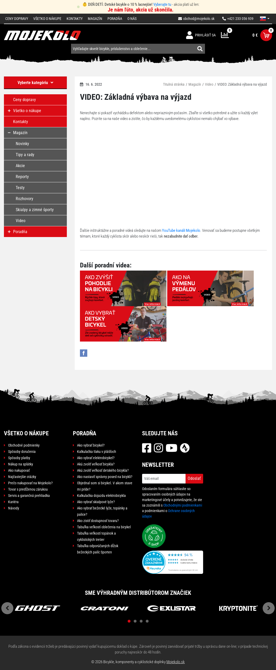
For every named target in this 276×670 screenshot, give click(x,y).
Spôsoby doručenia (22, 451)
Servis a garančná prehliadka (29, 495)
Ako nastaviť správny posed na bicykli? (104, 477)
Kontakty (75, 19)
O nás (132, 19)
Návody (13, 508)
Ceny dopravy (16, 19)
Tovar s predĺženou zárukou (28, 489)
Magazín (95, 19)
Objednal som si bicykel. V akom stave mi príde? (104, 486)
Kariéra (13, 502)
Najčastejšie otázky (22, 477)
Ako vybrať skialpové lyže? (96, 502)
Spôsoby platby (19, 458)
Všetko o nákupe (47, 19)
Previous (7, 608)
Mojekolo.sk (175, 662)
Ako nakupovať (19, 470)
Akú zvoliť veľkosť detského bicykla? (103, 470)
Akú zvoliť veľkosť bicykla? (96, 464)
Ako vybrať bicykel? (91, 445)
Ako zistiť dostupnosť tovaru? (98, 521)
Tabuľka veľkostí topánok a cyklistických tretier (96, 536)
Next (269, 608)
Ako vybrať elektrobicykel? (96, 458)
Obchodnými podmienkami (182, 505)
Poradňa (114, 19)
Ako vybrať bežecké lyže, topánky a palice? (102, 511)
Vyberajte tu (162, 4)
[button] (264, 19)
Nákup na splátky (20, 464)
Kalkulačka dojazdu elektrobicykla (101, 495)
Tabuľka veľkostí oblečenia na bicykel (104, 527)
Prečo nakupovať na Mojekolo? (30, 483)
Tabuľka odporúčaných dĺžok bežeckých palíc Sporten (97, 549)
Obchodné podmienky (24, 445)
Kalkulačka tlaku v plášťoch (96, 451)
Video (209, 84)
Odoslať (194, 478)
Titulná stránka (174, 84)
